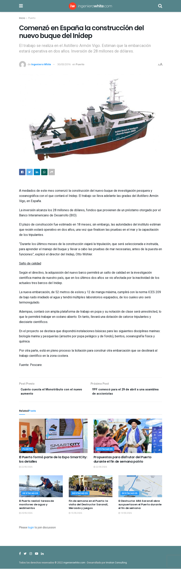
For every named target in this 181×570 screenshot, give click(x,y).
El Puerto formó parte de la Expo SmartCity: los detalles (53, 460)
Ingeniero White (41, 64)
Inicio (22, 18)
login (31, 529)
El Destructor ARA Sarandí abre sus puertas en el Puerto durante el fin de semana (140, 505)
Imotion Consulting (116, 564)
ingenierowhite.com (74, 564)
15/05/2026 (75, 514)
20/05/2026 (25, 514)
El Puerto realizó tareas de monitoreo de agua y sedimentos (36, 505)
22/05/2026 (25, 468)
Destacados (105, 450)
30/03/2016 (64, 64)
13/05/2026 (125, 514)
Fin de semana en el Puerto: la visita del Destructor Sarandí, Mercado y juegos (88, 505)
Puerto (31, 18)
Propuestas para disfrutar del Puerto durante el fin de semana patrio (123, 460)
